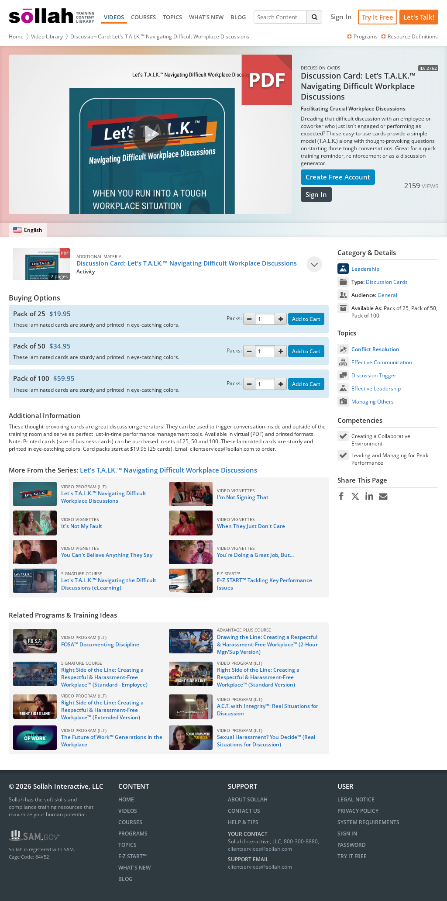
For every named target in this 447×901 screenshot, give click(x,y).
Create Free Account (338, 177)
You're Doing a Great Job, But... (255, 555)
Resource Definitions (409, 36)
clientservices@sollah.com (260, 849)
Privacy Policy (357, 811)
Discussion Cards (387, 282)
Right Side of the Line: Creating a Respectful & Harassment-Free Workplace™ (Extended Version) (102, 710)
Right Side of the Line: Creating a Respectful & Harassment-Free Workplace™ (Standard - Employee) (104, 677)
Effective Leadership (376, 388)
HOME (126, 799)
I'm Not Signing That (242, 497)
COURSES (143, 17)
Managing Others (372, 401)
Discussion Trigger (373, 375)
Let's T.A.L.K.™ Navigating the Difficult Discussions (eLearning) (108, 584)
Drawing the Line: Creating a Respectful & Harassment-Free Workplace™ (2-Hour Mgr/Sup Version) (267, 644)
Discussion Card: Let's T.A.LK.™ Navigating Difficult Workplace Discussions (159, 36)
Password (351, 845)
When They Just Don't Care (251, 526)
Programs (362, 36)
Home (16, 36)
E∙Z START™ (132, 856)
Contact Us (244, 811)
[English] (28, 230)
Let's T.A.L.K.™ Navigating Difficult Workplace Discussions (103, 497)
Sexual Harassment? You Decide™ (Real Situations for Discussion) (266, 740)
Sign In (316, 194)
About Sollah (248, 799)
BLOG (238, 17)
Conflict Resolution (375, 349)
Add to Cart (306, 319)
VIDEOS (114, 17)
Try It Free (377, 17)
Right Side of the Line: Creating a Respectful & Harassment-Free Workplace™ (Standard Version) (258, 677)
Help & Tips (243, 822)
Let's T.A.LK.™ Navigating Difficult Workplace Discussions (168, 470)
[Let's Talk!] (418, 17)
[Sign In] (341, 17)
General (387, 295)
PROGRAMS (133, 833)
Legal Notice (356, 799)
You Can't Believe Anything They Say (106, 555)
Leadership (365, 269)
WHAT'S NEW (206, 17)
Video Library (47, 36)
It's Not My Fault (81, 526)
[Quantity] (265, 319)
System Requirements (368, 822)
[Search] (314, 17)
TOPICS (172, 17)
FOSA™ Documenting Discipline (100, 644)
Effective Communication (381, 362)
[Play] (314, 264)
